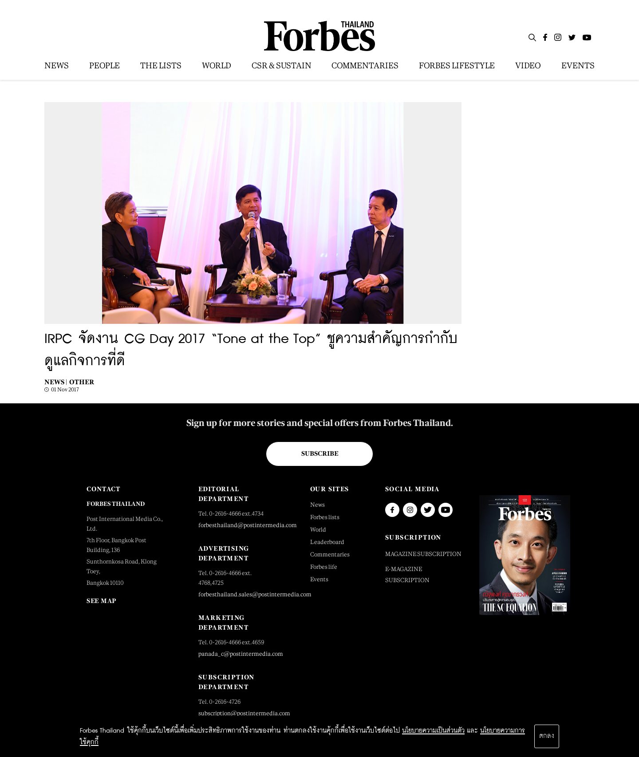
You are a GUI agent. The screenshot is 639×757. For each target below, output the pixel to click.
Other (81, 382)
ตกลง (546, 736)
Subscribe (319, 453)
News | (55, 382)
